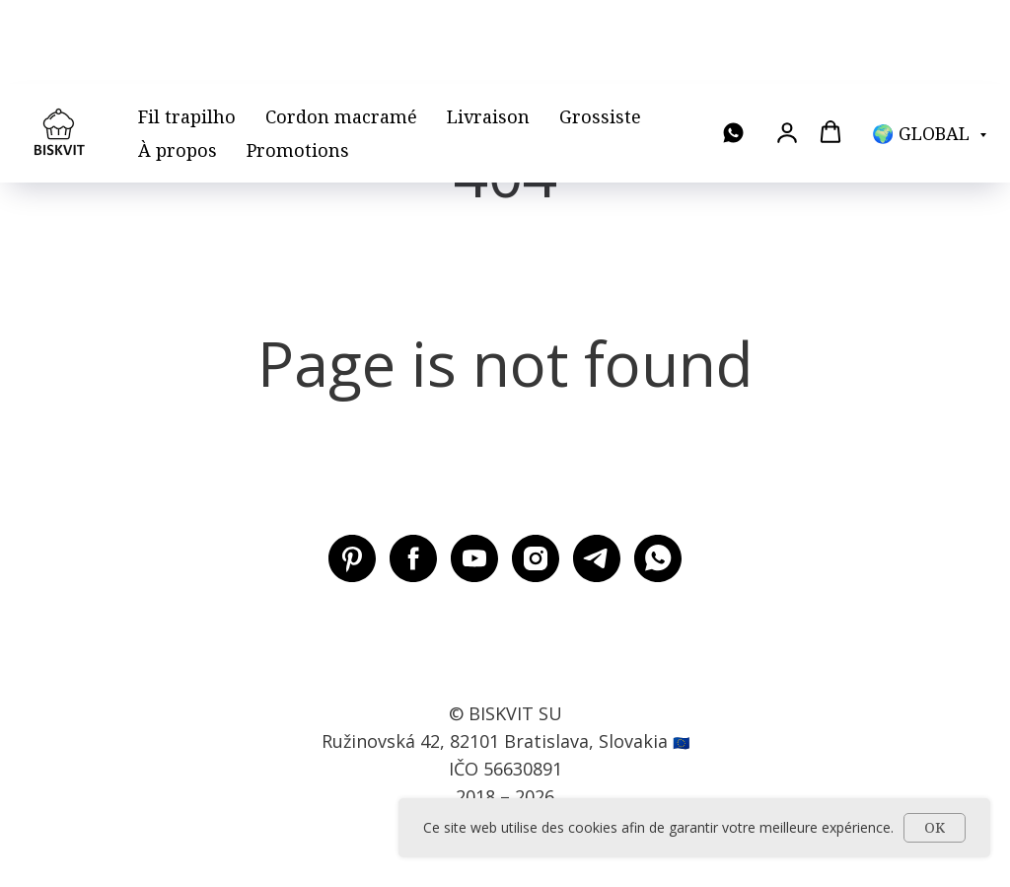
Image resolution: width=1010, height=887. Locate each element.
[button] (787, 48)
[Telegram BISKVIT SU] (596, 558)
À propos (177, 66)
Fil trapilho (187, 32)
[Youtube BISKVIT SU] (474, 558)
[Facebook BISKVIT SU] (413, 558)
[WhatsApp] (733, 49)
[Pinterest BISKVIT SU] (352, 558)
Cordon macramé (341, 32)
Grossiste (600, 32)
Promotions (298, 66)
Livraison (488, 32)
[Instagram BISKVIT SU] (535, 558)
